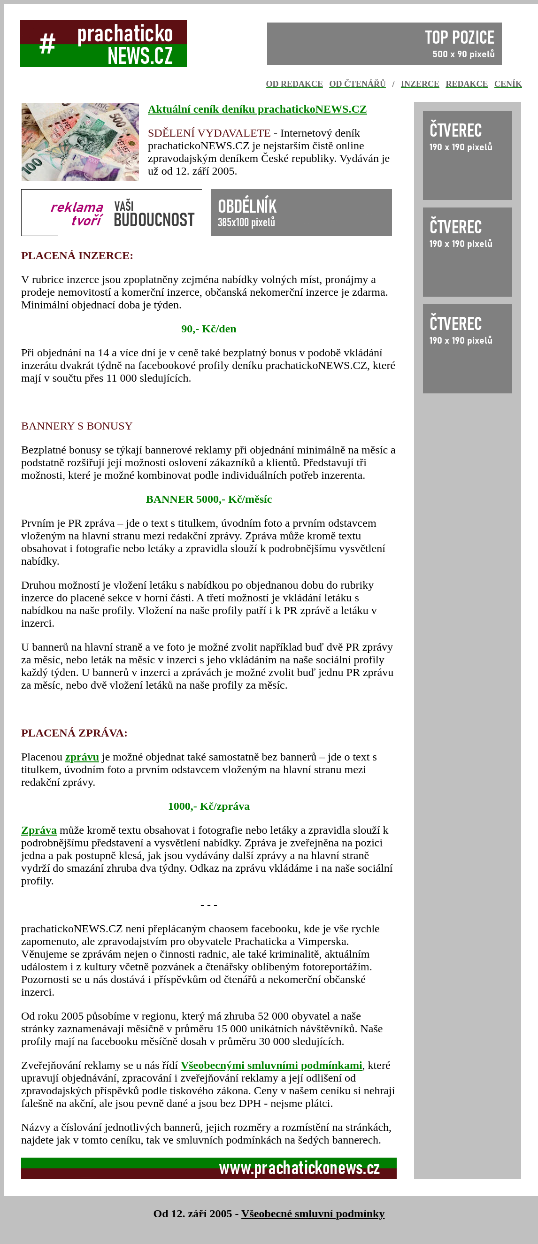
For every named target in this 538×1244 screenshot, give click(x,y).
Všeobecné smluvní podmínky (312, 1213)
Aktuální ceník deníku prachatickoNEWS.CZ (257, 109)
